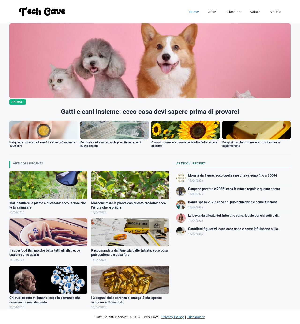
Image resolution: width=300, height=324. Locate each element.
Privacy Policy (172, 316)
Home (194, 11)
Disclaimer (196, 316)
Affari (212, 11)
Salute (255, 11)
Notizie (275, 11)
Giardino (234, 11)
